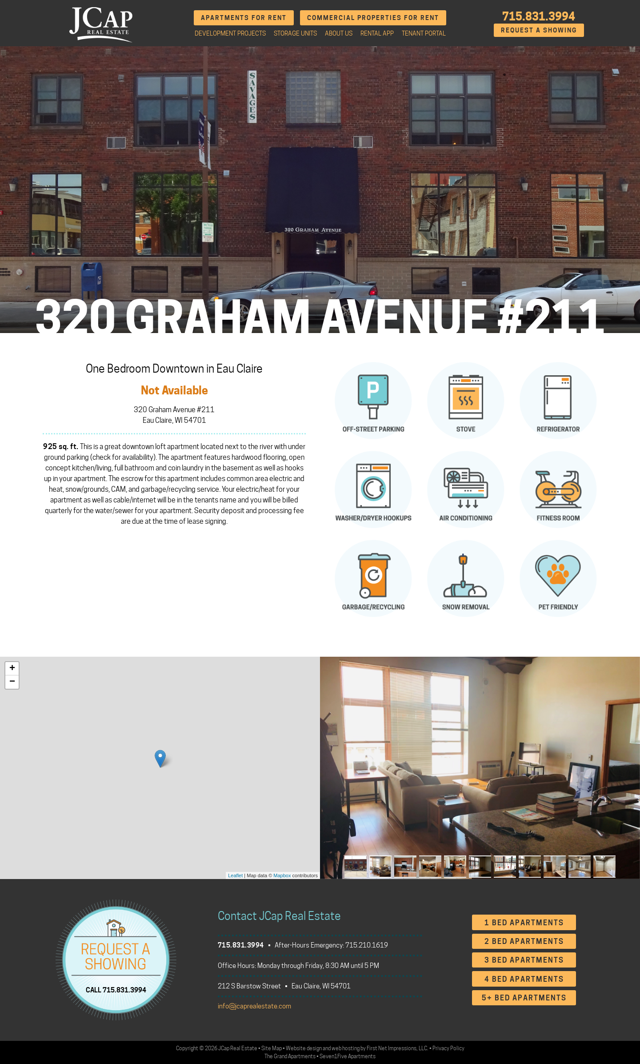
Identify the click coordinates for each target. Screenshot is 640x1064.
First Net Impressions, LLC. (397, 1048)
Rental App (377, 33)
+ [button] (12, 668)
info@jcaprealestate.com (254, 1006)
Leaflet (235, 875)
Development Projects (230, 33)
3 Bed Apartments (524, 960)
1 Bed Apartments (524, 923)
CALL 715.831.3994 (116, 990)
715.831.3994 (538, 16)
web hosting (346, 1048)
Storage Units (295, 33)
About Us (338, 33)
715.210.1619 (366, 945)
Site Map (271, 1048)
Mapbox (282, 875)
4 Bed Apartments (524, 979)
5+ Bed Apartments (524, 998)
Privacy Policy (448, 1048)
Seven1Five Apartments (348, 1056)
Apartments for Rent (244, 17)
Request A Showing (539, 30)
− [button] (12, 682)
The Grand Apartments (290, 1056)
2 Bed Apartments (524, 941)
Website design (304, 1048)
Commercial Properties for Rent (373, 17)
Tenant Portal (424, 33)
